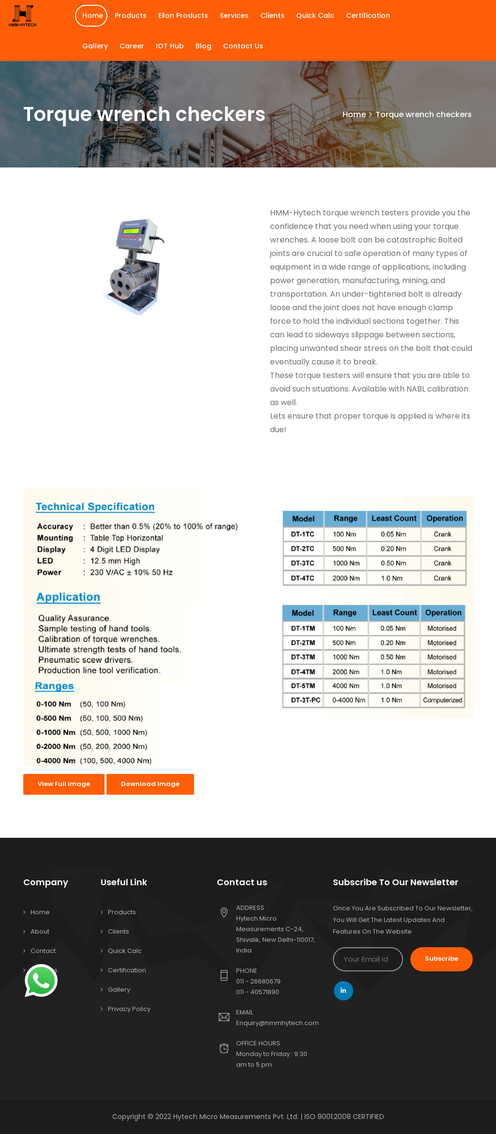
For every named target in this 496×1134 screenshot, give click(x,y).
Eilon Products (183, 15)
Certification (368, 15)
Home (92, 15)
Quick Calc (315, 15)
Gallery (95, 46)
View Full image (64, 783)
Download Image (150, 783)
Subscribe (441, 958)
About (39, 931)
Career (132, 46)
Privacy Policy (129, 1008)
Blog (203, 46)
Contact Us (243, 46)
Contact (43, 950)
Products (131, 15)
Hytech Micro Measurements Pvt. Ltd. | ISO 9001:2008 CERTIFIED (278, 1116)
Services (234, 15)
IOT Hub (170, 46)
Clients (272, 15)
